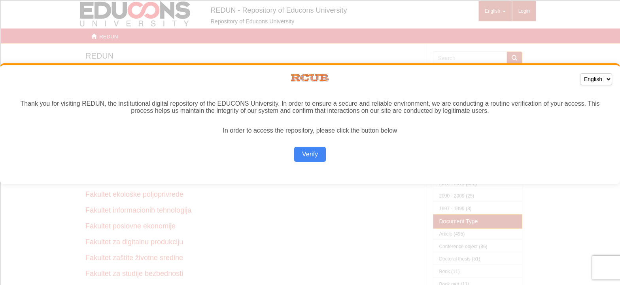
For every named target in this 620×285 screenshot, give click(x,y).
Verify (310, 154)
